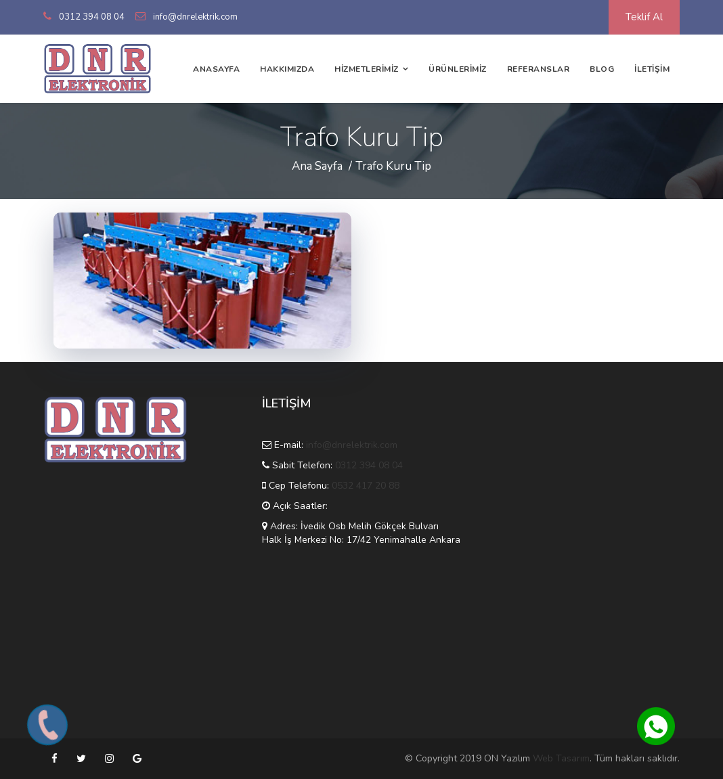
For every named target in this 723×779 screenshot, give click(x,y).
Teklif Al (644, 17)
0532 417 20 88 (365, 485)
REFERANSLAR (538, 69)
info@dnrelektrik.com (195, 17)
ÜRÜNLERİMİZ (458, 69)
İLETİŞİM (652, 69)
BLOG (602, 69)
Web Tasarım (561, 758)
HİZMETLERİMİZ (366, 69)
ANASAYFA (216, 69)
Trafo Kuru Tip (393, 166)
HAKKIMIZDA (287, 69)
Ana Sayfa (317, 166)
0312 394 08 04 (92, 17)
